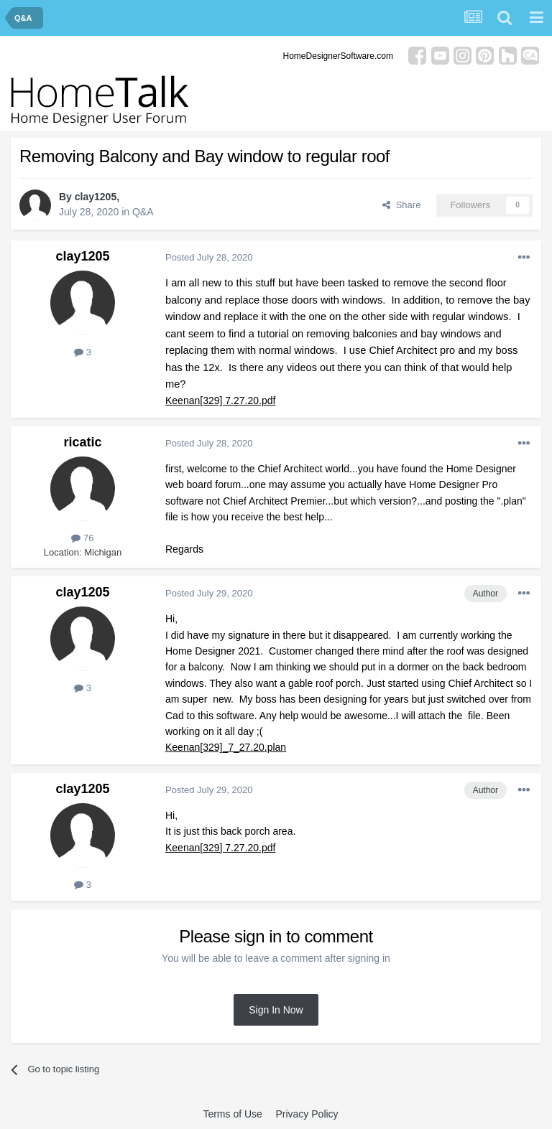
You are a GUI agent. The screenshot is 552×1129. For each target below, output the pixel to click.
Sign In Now (276, 1010)
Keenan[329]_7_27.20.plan (225, 747)
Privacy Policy (306, 1114)
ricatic (82, 442)
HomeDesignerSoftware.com (338, 56)
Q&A (143, 211)
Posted (208, 257)
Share (401, 205)
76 (82, 538)
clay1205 (95, 196)
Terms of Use (232, 1114)
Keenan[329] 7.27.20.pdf (220, 400)
